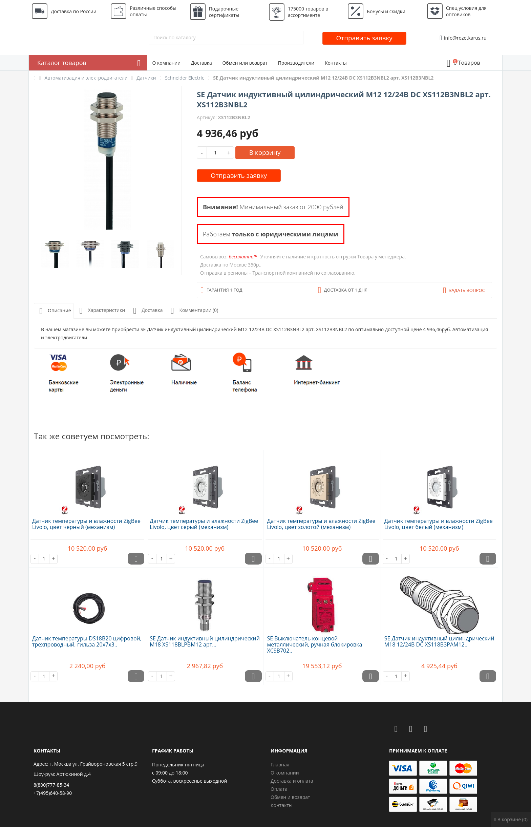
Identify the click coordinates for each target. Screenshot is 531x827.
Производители (296, 63)
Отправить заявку (364, 38)
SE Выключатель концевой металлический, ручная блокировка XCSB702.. (314, 644)
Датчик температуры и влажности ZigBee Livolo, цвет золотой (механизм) (321, 524)
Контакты (336, 63)
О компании (166, 63)
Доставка (201, 63)
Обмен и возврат (290, 797)
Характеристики (101, 310)
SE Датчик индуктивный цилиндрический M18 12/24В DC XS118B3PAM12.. (439, 641)
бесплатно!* (243, 256)
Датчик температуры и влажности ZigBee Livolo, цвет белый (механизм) (438, 524)
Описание (54, 311)
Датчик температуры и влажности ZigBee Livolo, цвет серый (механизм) (204, 524)
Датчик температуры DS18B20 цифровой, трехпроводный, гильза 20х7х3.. (87, 641)
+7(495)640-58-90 (53, 793)
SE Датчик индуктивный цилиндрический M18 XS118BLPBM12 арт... (205, 641)
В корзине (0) (511, 819)
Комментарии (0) (193, 310)
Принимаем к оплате (418, 750)
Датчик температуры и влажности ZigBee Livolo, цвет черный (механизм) (86, 524)
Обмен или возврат (245, 63)
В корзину (265, 152)
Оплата (279, 789)
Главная (280, 764)
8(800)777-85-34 (51, 785)
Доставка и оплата (292, 781)
